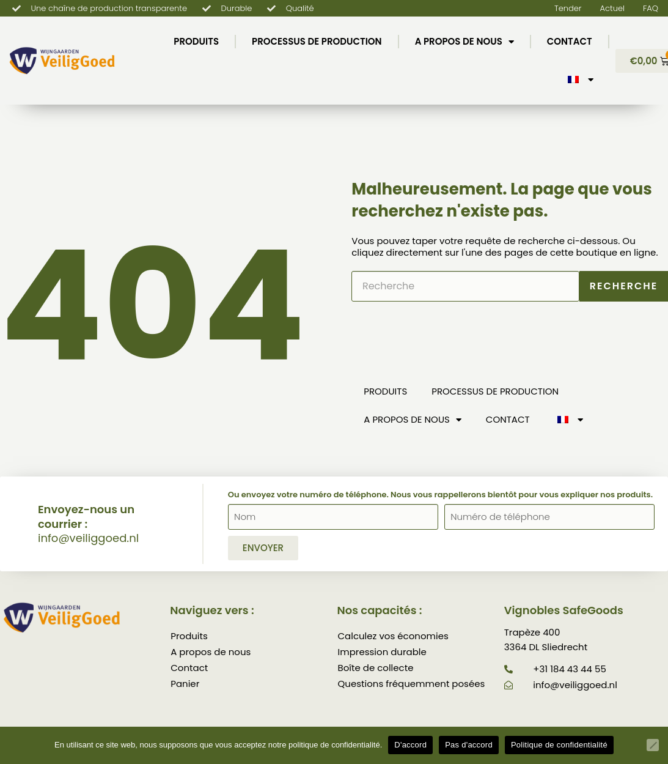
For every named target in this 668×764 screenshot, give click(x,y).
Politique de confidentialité (559, 744)
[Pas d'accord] (653, 745)
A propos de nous (464, 42)
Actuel (612, 8)
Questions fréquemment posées (411, 683)
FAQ (650, 8)
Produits (196, 41)
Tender (568, 8)
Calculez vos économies (393, 635)
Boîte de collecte (376, 667)
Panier (185, 683)
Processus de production (317, 41)
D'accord (410, 744)
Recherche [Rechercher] (624, 286)
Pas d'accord (469, 744)
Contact (569, 41)
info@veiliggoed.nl (88, 538)
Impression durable (382, 651)
